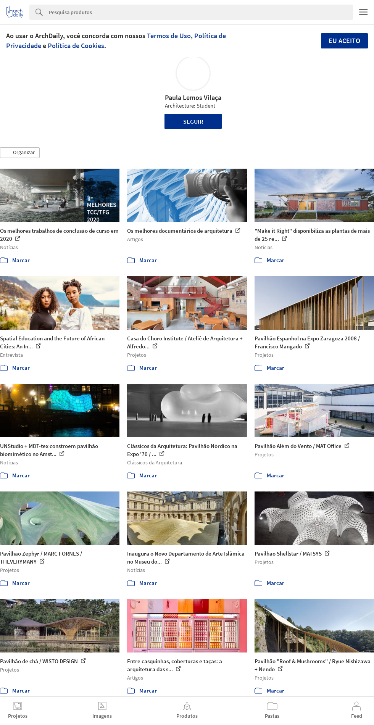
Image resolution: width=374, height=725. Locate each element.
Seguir (193, 121)
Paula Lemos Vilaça (193, 97)
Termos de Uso (169, 35)
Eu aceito (344, 40)
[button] (20, 152)
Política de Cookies (76, 45)
